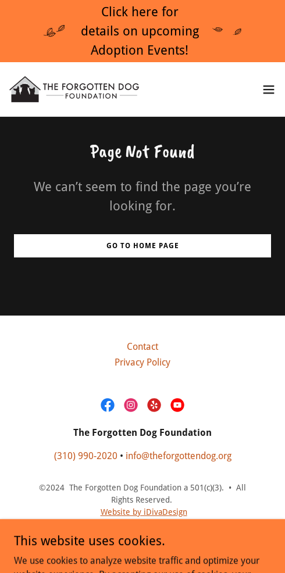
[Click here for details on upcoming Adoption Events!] (142, 31)
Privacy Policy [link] (142, 362)
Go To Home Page (142, 246)
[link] (74, 89)
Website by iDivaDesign (144, 512)
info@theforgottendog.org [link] (178, 455)
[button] (268, 89)
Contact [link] (142, 346)
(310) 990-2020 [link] (85, 455)
